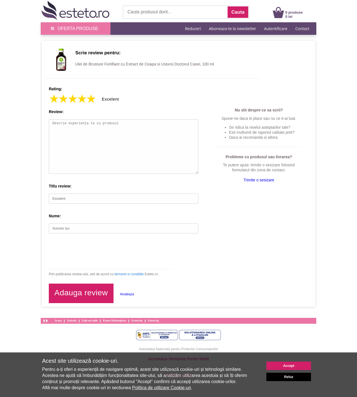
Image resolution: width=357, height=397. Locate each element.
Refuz (288, 377)
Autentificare (276, 28)
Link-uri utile (90, 320)
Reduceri (193, 28)
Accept (288, 366)
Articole (71, 320)
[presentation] (91, 251)
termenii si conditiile (129, 274)
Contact (302, 28)
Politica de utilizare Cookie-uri (161, 387)
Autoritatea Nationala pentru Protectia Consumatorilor (178, 349)
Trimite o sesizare (258, 180)
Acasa (58, 320)
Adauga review (81, 292)
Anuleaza (127, 294)
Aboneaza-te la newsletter (232, 28)
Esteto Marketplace (114, 320)
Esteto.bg (153, 320)
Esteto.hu (137, 320)
